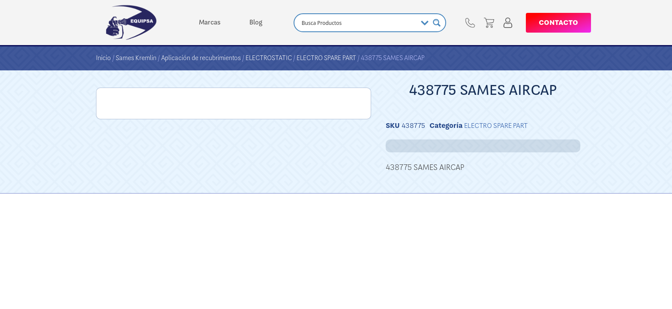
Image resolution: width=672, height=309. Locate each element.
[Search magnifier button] (437, 23)
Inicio (103, 58)
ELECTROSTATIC (269, 58)
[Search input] (358, 22)
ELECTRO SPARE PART (326, 58)
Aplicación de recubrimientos (201, 58)
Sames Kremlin (136, 58)
